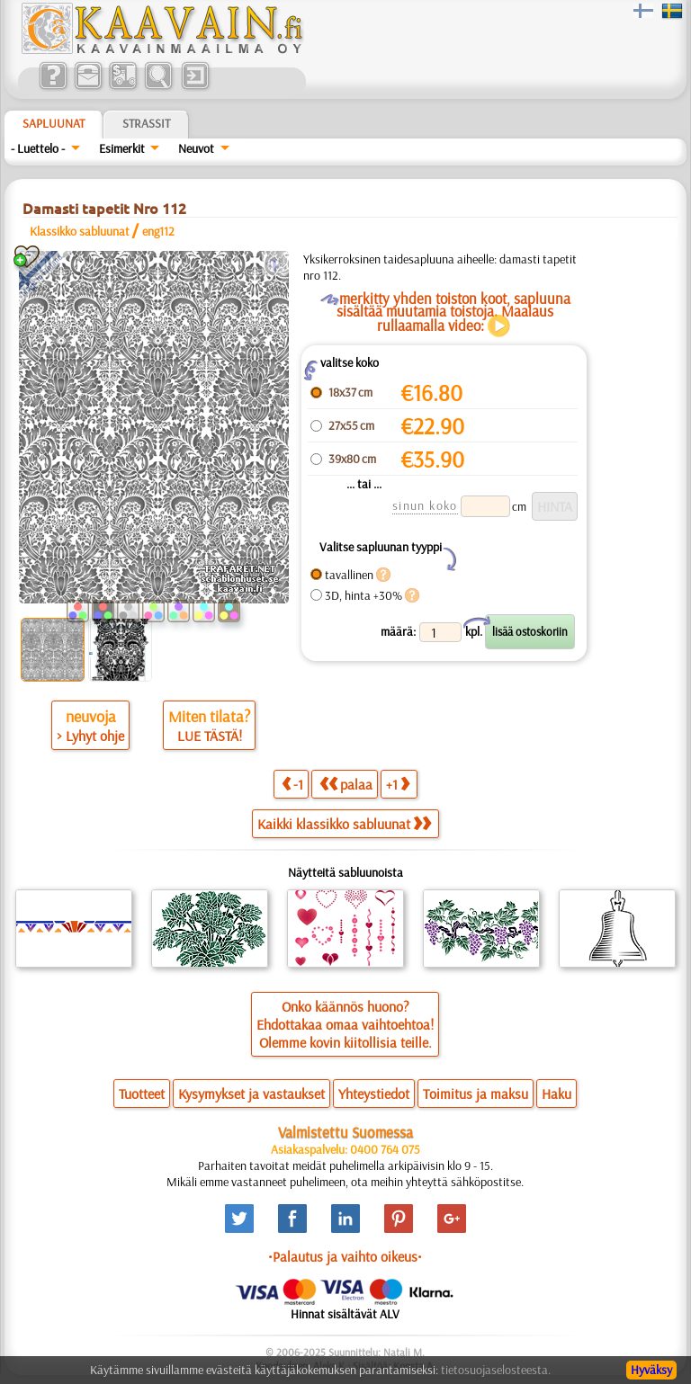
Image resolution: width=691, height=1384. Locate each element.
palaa (345, 784)
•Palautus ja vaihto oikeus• (345, 1256)
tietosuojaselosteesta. (496, 1370)
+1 (397, 784)
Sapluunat (53, 123)
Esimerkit (122, 148)
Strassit (146, 123)
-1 (292, 784)
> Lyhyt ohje (90, 736)
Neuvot (196, 148)
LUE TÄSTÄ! (209, 736)
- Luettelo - (38, 148)
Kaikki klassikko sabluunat (344, 824)
